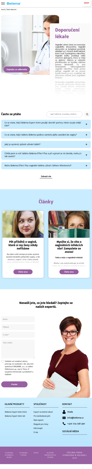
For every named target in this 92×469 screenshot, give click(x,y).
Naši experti (38, 426)
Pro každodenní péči (42, 422)
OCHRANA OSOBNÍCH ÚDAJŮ (9, 460)
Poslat (14, 391)
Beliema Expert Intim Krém (16, 419)
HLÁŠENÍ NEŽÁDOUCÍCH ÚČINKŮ (54, 460)
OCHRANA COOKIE (25, 459)
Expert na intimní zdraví (43, 419)
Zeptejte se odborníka (17, 69)
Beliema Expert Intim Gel (15, 422)
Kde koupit (38, 433)
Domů (3, 9)
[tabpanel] (23, 251)
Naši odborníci (13, 9)
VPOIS (38, 457)
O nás (36, 437)
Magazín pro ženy (41, 430)
